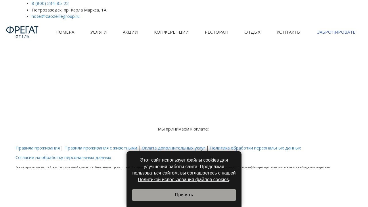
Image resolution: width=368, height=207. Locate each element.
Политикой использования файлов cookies (183, 179)
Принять (184, 194)
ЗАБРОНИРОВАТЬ (336, 32)
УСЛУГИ (98, 32)
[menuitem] (64, 32)
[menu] (205, 32)
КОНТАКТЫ (289, 32)
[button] (64, 32)
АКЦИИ (130, 32)
